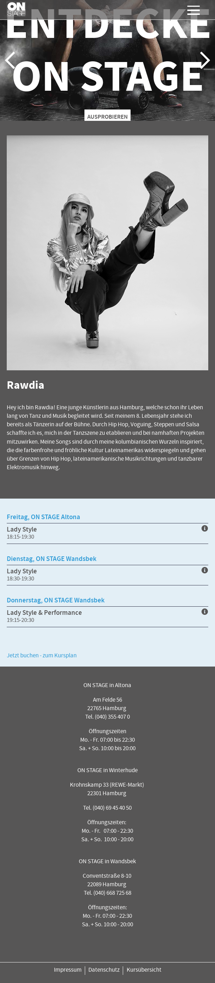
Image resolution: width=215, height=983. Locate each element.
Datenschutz (104, 970)
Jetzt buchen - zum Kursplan (42, 656)
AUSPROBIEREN (107, 116)
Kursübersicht (144, 970)
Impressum (68, 970)
